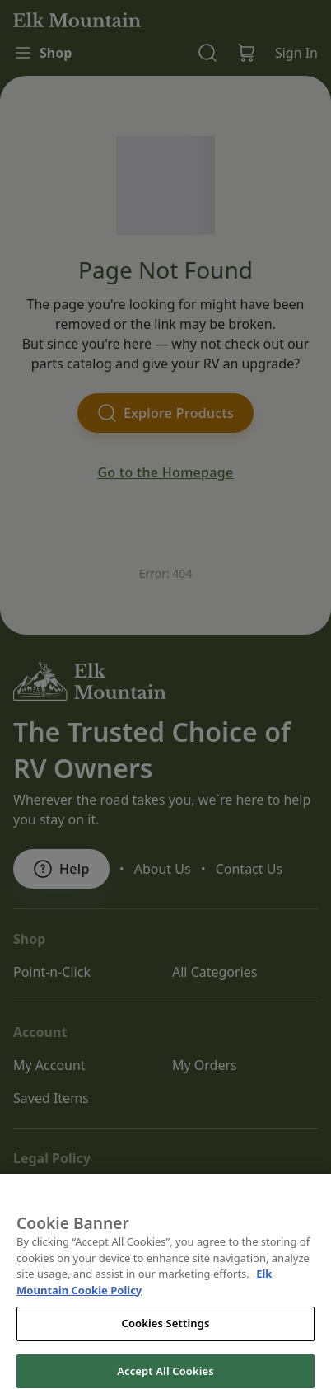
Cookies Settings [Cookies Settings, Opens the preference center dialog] (166, 1336)
